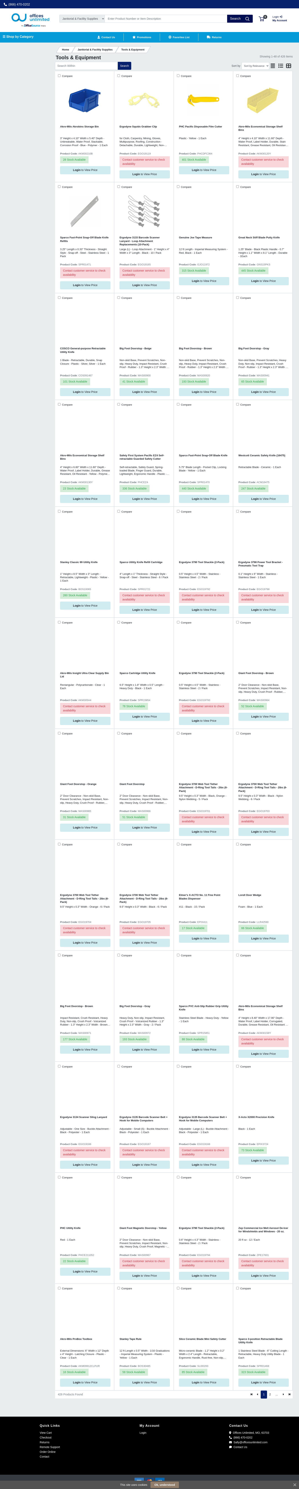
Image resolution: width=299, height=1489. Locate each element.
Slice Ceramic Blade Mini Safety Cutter (202, 1338)
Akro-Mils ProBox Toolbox (76, 1338)
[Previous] (258, 1395)
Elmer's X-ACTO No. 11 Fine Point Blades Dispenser (199, 897)
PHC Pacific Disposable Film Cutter (200, 126)
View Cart (46, 1432)
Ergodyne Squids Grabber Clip (138, 126)
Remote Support (50, 1447)
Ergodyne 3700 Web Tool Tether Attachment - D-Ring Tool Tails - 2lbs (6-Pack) (203, 788)
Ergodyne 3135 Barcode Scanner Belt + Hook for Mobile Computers (144, 1119)
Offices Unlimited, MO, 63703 (249, 1432)
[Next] (283, 1395)
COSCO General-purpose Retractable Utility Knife (83, 350)
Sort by (235, 65)
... (277, 1394)
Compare (67, 76)
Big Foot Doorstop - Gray (253, 348)
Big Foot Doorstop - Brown (195, 348)
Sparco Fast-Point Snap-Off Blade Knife (203, 455)
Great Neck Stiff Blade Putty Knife (259, 237)
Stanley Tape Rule (131, 1338)
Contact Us (238, 1447)
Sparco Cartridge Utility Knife (137, 673)
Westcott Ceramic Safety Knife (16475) (261, 455)
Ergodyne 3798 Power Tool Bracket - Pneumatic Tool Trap (260, 564)
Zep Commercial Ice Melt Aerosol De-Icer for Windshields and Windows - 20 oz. (263, 1230)
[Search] (166, 19)
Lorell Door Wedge (249, 895)
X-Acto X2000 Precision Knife (256, 1117)
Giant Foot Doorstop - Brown (256, 673)
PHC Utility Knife (70, 1228)
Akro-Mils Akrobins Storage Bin (79, 126)
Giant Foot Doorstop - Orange (78, 784)
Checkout (45, 1437)
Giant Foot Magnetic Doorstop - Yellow (143, 1228)
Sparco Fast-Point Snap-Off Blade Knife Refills (84, 239)
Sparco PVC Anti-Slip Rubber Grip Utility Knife (204, 1008)
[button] (261, 18)
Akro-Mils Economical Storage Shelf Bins (260, 128)
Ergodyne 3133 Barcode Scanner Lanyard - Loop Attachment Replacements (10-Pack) (140, 241)
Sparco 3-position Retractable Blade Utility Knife (260, 1340)
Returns (44, 1442)
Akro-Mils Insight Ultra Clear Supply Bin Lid (84, 675)
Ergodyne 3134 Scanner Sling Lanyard (83, 1117)
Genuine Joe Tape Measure (195, 237)
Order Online (48, 1451)
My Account (281, 18)
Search (124, 65)
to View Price (85, 170)
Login (143, 1432)
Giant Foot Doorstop (132, 784)
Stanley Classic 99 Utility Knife (79, 562)
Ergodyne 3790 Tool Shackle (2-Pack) (202, 562)
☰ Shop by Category (18, 36)
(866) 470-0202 (17, 4)
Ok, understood (164, 1484)
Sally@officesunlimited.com (248, 1442)
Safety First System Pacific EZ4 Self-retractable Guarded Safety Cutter (142, 457)
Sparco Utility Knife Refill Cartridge (141, 562)
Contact (44, 1456)
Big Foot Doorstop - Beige (135, 348)
